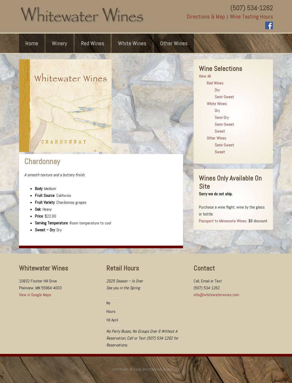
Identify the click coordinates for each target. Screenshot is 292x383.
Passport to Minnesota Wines (223, 221)
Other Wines (216, 138)
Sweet (220, 131)
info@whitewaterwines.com (216, 295)
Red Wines (215, 83)
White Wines (217, 103)
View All (205, 76)
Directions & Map (206, 16)
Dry (217, 90)
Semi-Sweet (224, 97)
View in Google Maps (35, 295)
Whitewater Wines (82, 15)
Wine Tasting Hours (251, 16)
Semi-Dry (222, 117)
